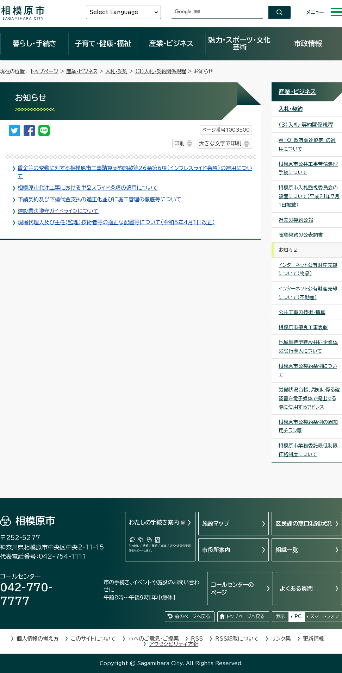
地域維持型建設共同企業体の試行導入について (308, 346)
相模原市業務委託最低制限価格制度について (308, 450)
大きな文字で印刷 (220, 143)
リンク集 (281, 638)
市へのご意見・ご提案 (153, 638)
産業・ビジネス (171, 43)
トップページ (44, 71)
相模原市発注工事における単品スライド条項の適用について (88, 187)
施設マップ (215, 523)
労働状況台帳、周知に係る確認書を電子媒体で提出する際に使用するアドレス (309, 398)
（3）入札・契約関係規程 (160, 71)
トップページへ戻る (245, 616)
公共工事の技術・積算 (302, 312)
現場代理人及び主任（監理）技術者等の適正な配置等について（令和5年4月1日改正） (116, 222)
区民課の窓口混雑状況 (303, 523)
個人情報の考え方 (37, 638)
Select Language (113, 12)
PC (297, 616)
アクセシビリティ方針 (173, 644)
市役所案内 (216, 550)
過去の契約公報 (296, 220)
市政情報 (308, 43)
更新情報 (313, 638)
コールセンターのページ (232, 588)
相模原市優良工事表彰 (303, 327)
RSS (197, 638)
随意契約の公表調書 (301, 234)
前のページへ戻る (192, 616)
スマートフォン (324, 616)
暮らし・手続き (34, 43)
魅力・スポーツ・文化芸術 (239, 43)
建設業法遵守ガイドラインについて (58, 211)
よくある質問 (296, 588)
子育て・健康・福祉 (103, 43)
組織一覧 (286, 550)
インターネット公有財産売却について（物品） (308, 269)
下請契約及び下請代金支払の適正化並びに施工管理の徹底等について (99, 199)
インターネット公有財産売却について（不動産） (308, 293)
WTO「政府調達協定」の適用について (307, 144)
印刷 (179, 143)
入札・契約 (116, 71)
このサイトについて (93, 638)
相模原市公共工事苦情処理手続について (308, 168)
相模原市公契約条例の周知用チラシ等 (308, 426)
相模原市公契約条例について (308, 370)
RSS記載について (237, 638)
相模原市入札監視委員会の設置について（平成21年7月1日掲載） (309, 196)
